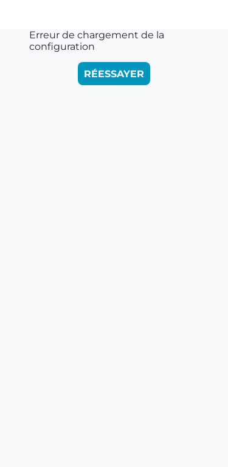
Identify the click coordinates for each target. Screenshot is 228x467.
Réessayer (114, 74)
